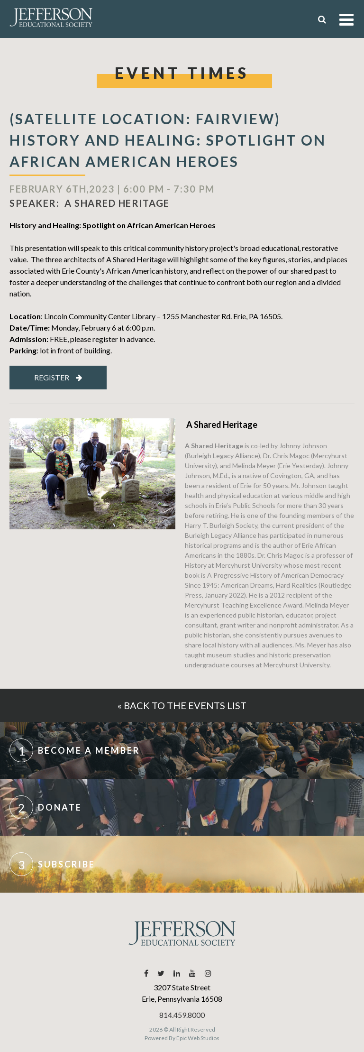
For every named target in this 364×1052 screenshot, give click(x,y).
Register (58, 377)
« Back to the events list (182, 705)
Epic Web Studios (197, 1038)
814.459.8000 (182, 1014)
